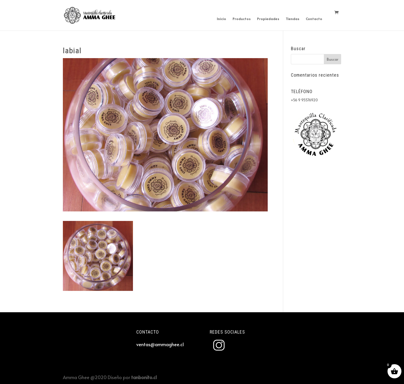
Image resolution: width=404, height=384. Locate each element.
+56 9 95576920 (304, 99)
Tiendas (292, 19)
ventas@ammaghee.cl (160, 344)
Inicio (221, 19)
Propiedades (268, 19)
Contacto (314, 19)
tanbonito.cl (144, 377)
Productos (242, 19)
